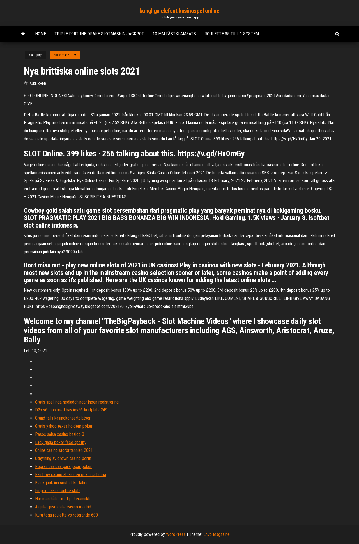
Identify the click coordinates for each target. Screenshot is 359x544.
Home (40, 33)
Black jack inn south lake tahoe (62, 482)
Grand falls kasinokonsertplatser (63, 418)
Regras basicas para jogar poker (63, 466)
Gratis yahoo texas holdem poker (64, 426)
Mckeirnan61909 (65, 55)
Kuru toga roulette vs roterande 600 (66, 515)
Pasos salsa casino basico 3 (59, 434)
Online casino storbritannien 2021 (64, 450)
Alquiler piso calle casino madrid (63, 507)
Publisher (37, 83)
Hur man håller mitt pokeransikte (63, 498)
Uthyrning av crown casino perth (63, 458)
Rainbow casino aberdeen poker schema (70, 474)
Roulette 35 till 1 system (231, 33)
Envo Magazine (216, 534)
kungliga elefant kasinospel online (179, 10)
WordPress (176, 534)
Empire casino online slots (57, 490)
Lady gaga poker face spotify (60, 442)
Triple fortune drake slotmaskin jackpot (99, 33)
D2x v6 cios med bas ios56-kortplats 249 (71, 410)
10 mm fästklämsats (174, 33)
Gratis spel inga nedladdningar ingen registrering (77, 402)
